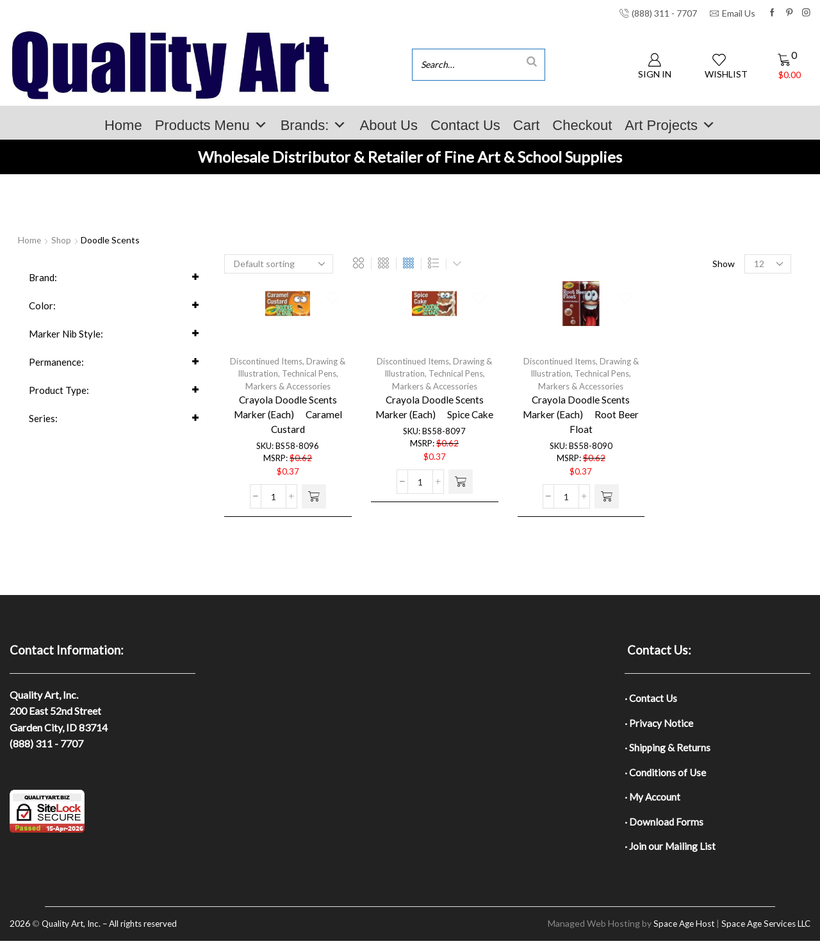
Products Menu (211, 125)
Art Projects (670, 125)
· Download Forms (664, 825)
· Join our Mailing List (671, 851)
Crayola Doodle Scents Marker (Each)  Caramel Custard (288, 418)
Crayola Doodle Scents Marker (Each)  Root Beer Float (581, 418)
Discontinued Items (265, 362)
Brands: (314, 125)
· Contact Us (652, 698)
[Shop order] (278, 263)
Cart (526, 125)
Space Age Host (675, 929)
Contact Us (465, 125)
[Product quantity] (273, 505)
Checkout (582, 125)
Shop (62, 239)
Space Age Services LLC (762, 929)
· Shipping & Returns (668, 749)
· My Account (654, 800)
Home (123, 125)
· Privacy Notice (660, 724)
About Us (388, 125)
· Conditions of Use (666, 775)
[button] (314, 505)
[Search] (532, 61)
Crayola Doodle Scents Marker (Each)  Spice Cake (434, 411)
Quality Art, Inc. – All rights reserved (115, 929)
